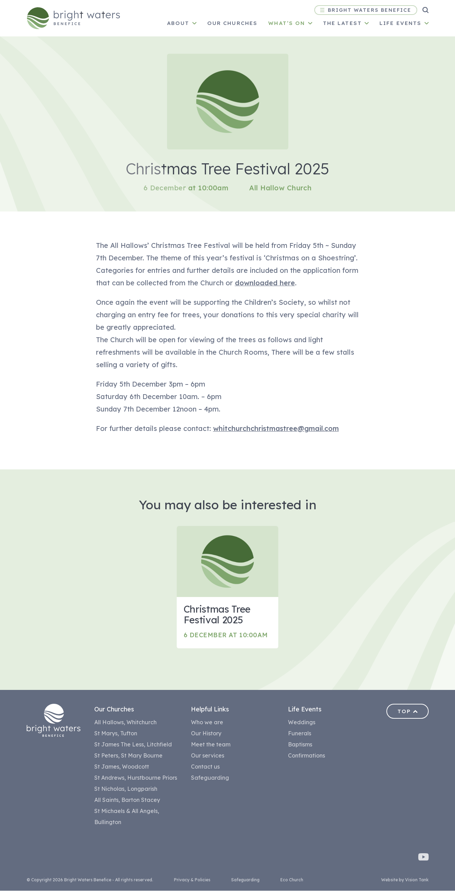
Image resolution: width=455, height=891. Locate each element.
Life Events (400, 23)
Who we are (207, 722)
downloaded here (265, 282)
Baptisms (300, 744)
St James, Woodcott (121, 766)
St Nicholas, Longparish (125, 789)
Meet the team (210, 744)
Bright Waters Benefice (365, 10)
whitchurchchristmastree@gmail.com (276, 428)
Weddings (301, 722)
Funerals (299, 733)
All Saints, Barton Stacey (127, 800)
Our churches (232, 23)
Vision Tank (417, 880)
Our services (207, 755)
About (178, 23)
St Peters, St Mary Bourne (128, 755)
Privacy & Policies (192, 880)
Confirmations (306, 755)
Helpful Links (210, 709)
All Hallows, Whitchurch (125, 722)
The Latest (342, 23)
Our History (206, 733)
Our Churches (114, 709)
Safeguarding (210, 778)
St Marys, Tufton (115, 733)
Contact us (205, 766)
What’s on (286, 23)
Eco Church (291, 880)
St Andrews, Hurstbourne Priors (135, 778)
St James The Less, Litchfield (133, 744)
